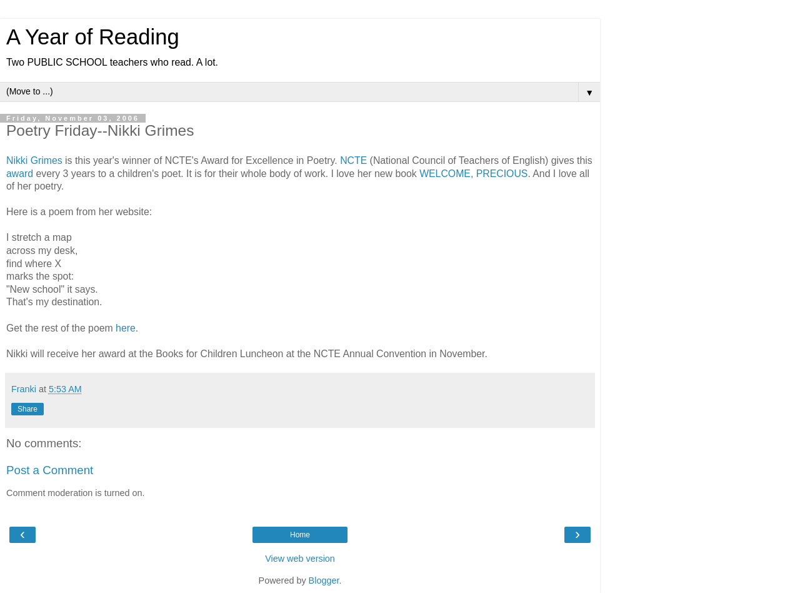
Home (300, 534)
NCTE (353, 160)
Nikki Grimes (34, 160)
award (19, 173)
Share (28, 409)
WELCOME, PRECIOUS (473, 173)
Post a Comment (49, 470)
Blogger (324, 580)
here (126, 328)
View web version (300, 559)
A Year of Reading (92, 37)
